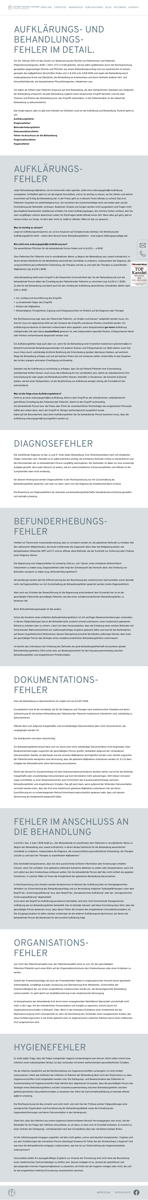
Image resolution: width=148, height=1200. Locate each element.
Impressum (103, 1192)
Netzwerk (120, 7)
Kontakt (133, 7)
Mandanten (76, 7)
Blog (108, 7)
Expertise (60, 7)
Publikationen (94, 7)
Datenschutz (123, 1192)
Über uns (46, 7)
